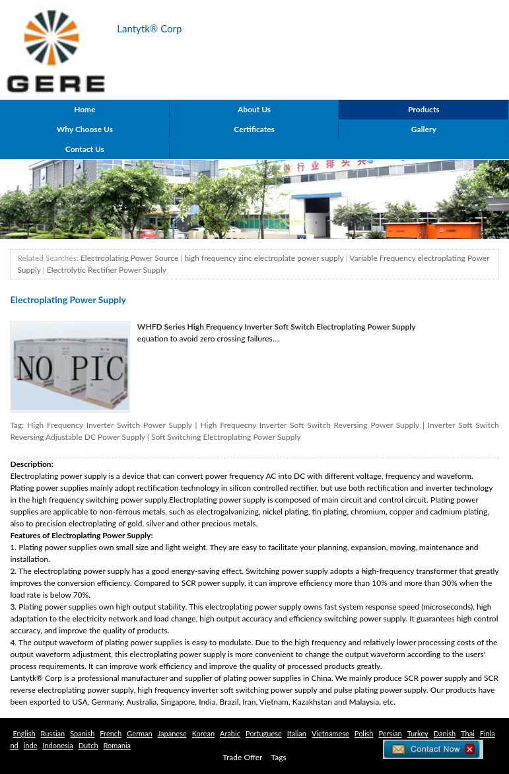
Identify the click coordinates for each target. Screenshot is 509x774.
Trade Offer (242, 757)
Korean (203, 733)
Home (84, 109)
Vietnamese (330, 733)
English (24, 733)
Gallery (423, 129)
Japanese (172, 733)
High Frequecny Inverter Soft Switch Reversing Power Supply (310, 425)
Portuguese (264, 733)
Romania (117, 745)
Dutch (88, 745)
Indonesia (57, 745)
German (139, 733)
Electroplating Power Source (129, 258)
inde (31, 745)
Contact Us (84, 149)
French (110, 733)
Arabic (230, 733)
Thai (468, 733)
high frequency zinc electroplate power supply (263, 258)
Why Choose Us (85, 129)
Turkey (417, 733)
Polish (364, 733)
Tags (279, 757)
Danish (445, 733)
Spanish (82, 733)
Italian (296, 733)
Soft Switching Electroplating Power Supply (226, 437)
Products (424, 109)
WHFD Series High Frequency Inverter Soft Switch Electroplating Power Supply (276, 327)
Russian (53, 733)
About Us (254, 109)
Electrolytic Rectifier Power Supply (106, 270)
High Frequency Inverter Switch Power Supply (109, 425)
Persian (390, 733)
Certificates (254, 129)
